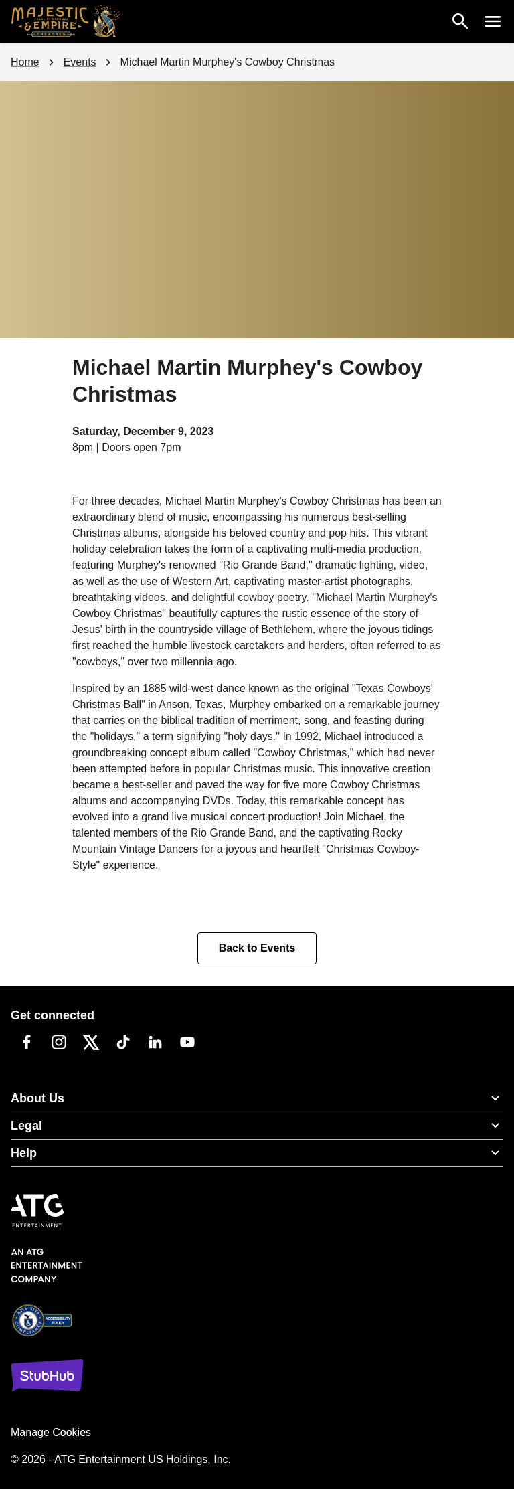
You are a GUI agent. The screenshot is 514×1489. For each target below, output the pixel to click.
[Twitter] (91, 1042)
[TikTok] (123, 1042)
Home (25, 62)
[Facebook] (27, 1042)
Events (80, 62)
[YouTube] (187, 1042)
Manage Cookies (51, 1432)
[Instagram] (59, 1042)
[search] (460, 21)
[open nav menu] (493, 21)
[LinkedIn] (155, 1042)
